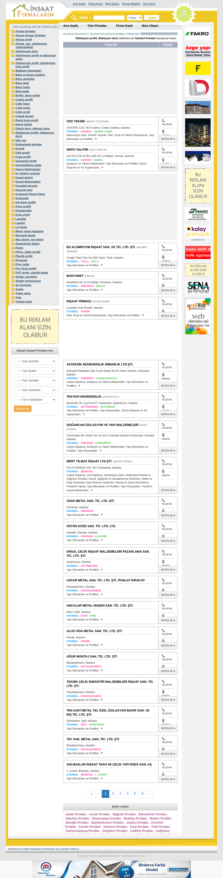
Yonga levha (23, 301)
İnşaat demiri (24, 177)
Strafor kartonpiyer (28, 281)
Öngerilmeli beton (27, 243)
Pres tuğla (22, 264)
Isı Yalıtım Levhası (27, 173)
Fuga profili (23, 156)
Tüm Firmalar (97, 25)
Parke (19, 247)
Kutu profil (22, 214)
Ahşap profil (23, 39)
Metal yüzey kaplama (29, 231)
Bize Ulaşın (112, 3)
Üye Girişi (149, 3)
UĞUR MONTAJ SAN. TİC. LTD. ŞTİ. (92, 656)
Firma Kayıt (95, 3)
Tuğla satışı (23, 293)
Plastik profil (23, 256)
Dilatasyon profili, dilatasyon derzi (34, 134)
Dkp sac (20, 140)
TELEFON (167, 122)
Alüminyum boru (26, 51)
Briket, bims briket (27, 95)
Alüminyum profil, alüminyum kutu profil (35, 64)
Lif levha (21, 227)
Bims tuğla (22, 87)
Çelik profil (22, 112)
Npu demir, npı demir (29, 239)
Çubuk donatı (24, 116)
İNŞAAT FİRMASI (79, 301)
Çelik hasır (22, 103)
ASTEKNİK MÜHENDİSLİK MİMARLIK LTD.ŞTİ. (100, 364)
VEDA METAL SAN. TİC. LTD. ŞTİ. (91, 501)
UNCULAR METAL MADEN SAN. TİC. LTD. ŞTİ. (100, 605)
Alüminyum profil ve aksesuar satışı (35, 57)
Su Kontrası (23, 285)
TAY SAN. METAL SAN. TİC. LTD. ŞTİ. (93, 739)
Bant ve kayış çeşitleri (30, 74)
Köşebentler (23, 210)
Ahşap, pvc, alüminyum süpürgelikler (31, 45)
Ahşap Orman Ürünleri (30, 35)
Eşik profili (22, 152)
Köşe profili (23, 206)
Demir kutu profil (26, 120)
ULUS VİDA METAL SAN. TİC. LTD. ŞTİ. (95, 631)
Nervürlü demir (25, 235)
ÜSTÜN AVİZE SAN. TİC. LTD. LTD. (91, 526)
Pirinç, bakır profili (27, 252)
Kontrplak (22, 198)
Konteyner (14, 849)
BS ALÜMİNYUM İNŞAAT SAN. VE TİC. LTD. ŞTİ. (101, 247)
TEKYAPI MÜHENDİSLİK (84, 396)
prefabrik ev (198, 239)
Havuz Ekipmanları (28, 169)
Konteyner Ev (51, 849)
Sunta (19, 289)
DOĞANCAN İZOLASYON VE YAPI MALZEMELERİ (103, 425)
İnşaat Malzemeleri (28, 181)
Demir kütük (23, 124)
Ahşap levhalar (25, 31)
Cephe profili (24, 99)
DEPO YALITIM (77, 149)
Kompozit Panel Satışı (30, 194)
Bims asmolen (25, 79)
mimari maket (69, 849)
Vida (18, 297)
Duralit (19, 148)
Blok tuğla (22, 91)
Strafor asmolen (26, 276)
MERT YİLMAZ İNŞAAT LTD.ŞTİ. (89, 461)
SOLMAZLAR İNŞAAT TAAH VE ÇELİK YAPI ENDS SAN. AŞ (109, 764)
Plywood (21, 260)
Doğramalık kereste (28, 144)
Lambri (20, 223)
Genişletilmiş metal (28, 165)
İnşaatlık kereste (26, 185)
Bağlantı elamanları (28, 70)
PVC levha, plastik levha (31, 272)
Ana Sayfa (79, 3)
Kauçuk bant (23, 190)
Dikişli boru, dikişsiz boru (32, 128)
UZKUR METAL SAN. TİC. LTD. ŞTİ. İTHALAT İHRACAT (106, 580)
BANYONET (75, 276)
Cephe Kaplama (32, 849)
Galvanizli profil (26, 161)
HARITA (166, 379)
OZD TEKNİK (76, 121)
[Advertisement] (104, 82)
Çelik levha (22, 107)
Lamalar (20, 218)
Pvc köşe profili (25, 268)
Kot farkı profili (25, 202)
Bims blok (22, 83)
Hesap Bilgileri (131, 3)
